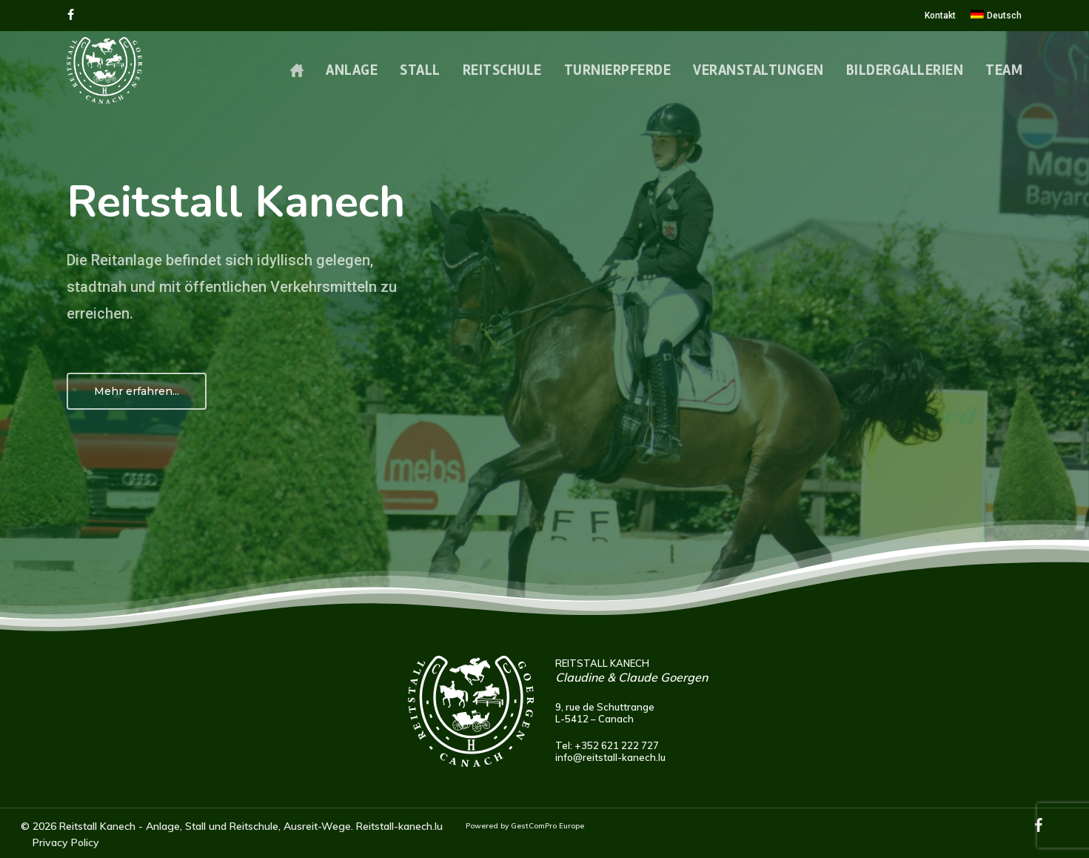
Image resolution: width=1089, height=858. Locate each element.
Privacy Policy (66, 842)
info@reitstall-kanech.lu (610, 757)
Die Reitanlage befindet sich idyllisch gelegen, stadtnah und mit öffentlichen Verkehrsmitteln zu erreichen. (232, 286)
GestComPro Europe (547, 826)
